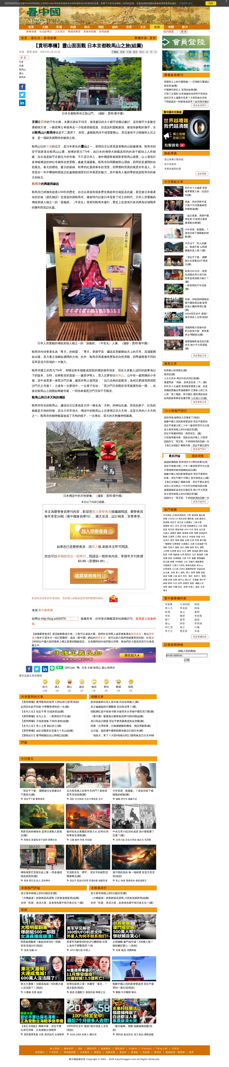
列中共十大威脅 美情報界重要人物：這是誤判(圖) (197, 191)
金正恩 (202, 529)
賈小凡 (169, 608)
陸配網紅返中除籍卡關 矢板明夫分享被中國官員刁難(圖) (122, 711)
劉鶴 (165, 536)
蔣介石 (188, 580)
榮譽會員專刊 (173, 75)
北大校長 (79, 799)
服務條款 (106, 1048)
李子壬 (169, 631)
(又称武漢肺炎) (179, 515)
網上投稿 (54, 1048)
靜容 (182, 623)
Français (147, 1048)
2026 (72, 1034)
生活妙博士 (45, 31)
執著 (123, 880)
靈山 (21, 73)
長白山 (200, 565)
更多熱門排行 (199, 449)
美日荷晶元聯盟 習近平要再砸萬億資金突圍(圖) (117, 721)
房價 (165, 558)
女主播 (166, 572)
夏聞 (197, 612)
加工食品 (138, 1034)
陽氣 (118, 799)
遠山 (182, 612)
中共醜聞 (126, 992)
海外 (190, 576)
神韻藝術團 (70, 1052)
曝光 (134, 992)
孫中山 (181, 580)
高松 (72, 799)
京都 (21, 65)
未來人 (85, 1034)
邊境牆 (185, 533)
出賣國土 (188, 522)
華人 (178, 572)
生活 (157, 27)
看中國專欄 (45, 610)
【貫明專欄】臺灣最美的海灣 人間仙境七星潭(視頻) (50, 702)
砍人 (38, 880)
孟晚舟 (173, 533)
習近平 (73, 880)
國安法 (202, 518)
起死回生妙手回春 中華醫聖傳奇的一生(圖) (45, 706)
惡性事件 (45, 880)
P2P (189, 558)
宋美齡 (196, 580)
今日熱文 (27, 758)
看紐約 (123, 1052)
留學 (193, 572)
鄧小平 (203, 580)
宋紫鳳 (169, 604)
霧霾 (194, 558)
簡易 (197, 604)
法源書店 (85, 1052)
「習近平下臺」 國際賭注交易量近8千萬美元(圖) (196, 261)
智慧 (165, 587)
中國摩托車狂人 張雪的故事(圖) (180, 89)
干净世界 (54, 1052)
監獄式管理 (82, 880)
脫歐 (177, 547)
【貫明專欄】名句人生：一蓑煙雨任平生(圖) (46, 716)
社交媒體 (199, 544)
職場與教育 (74, 31)
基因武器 (90, 992)
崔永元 (185, 536)
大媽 (206, 554)
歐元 (179, 551)
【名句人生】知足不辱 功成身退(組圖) (42, 711)
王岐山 (166, 533)
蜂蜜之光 (100, 992)
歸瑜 (197, 608)
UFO (72, 950)
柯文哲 (171, 529)
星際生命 (52, 839)
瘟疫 (72, 992)
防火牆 (166, 562)
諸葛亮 (186, 583)
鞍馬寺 (22, 77)
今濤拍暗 (185, 604)
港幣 (189, 551)
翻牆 (118, 992)
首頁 (31, 27)
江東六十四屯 (178, 565)
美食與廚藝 (89, 31)
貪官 (172, 540)
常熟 (82, 839)
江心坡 (175, 569)
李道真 (183, 608)
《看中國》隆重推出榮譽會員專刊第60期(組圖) (117, 716)
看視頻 (157, 1052)
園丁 (167, 619)
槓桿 (192, 547)
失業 (118, 950)
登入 (95, 546)
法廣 (192, 544)
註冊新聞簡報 (173, 644)
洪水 (177, 526)
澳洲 (203, 576)
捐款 (80, 1048)
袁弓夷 (183, 526)
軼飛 (167, 612)
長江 (172, 526)
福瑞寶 (146, 1052)
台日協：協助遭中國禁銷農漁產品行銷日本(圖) (117, 730)
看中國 (203, 540)
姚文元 (140, 839)
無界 (191, 1052)
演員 (26, 950)
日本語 (175, 1048)
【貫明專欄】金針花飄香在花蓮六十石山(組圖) (47, 730)
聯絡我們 (68, 1048)
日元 (184, 551)
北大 (100, 799)
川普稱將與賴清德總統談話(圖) (180, 470)
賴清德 (195, 515)
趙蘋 (197, 619)
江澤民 (178, 536)
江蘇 (72, 839)
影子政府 (42, 839)
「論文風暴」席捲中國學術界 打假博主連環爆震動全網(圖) (197, 219)
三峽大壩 (197, 522)
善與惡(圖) (169, 374)
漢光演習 (182, 518)
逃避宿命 (130, 880)
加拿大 (171, 547)
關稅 (179, 533)
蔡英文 (188, 554)
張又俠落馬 (170, 164)
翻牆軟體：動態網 (175, 1052)
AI (36, 950)
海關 (198, 572)
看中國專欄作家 (175, 598)
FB (205, 544)
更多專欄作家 (199, 636)
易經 (192, 583)
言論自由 (201, 569)
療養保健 (31, 31)
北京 (194, 554)
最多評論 (174, 456)
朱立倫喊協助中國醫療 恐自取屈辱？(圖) (113, 706)
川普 (41, 1034)
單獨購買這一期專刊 (71, 556)
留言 (135, 52)
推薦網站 (40, 1052)
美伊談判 (49, 1034)
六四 (200, 526)
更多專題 (202, 173)
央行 (182, 547)
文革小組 (120, 839)
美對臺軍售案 (31, 1034)
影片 (185, 27)
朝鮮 (165, 547)
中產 (170, 554)
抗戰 (175, 580)
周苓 (167, 615)
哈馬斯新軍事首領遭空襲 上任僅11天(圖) (185, 398)
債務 (187, 547)
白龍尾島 (167, 569)
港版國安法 (192, 526)
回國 (170, 576)
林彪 (165, 583)
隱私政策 (120, 1048)
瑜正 (182, 627)
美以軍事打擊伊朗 (173, 159)
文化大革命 (130, 839)
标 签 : (24, 57)
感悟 (170, 587)
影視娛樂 (104, 31)
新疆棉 (166, 526)
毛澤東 (147, 839)
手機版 (115, 52)
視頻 (24, 909)
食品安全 (128, 1034)
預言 (180, 587)
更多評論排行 (199, 501)
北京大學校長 (91, 799)
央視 (173, 572)
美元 (197, 547)
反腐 (187, 540)
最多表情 (197, 456)
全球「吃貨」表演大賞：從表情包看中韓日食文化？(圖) (52, 902)
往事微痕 (176, 544)
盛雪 (182, 619)
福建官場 (102, 880)
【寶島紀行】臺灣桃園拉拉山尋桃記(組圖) (44, 735)
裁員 (123, 950)
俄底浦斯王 (141, 880)
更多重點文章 (199, 355)
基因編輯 (201, 558)
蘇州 (77, 839)
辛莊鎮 (88, 839)
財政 (206, 551)
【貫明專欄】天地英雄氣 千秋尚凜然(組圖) (45, 721)
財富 (165, 554)
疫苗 (165, 529)
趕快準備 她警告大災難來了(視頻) (182, 417)
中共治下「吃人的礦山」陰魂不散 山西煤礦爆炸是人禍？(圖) (196, 247)
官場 (59, 27)
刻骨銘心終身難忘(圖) (175, 370)
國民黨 (190, 518)
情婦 (177, 540)
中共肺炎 (167, 515)
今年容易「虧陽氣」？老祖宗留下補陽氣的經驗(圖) (197, 233)
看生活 (35, 38)
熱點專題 (170, 153)
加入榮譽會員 (101, 511)
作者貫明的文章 (32, 696)
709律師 (179, 562)
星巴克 (32, 880)
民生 (185, 576)
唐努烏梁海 (190, 565)
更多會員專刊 (199, 105)
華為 (196, 529)
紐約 (115, 27)
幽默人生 (199, 583)
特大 (142, 52)
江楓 (197, 627)
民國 (165, 580)
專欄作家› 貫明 (145, 38)
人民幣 (166, 551)
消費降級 (131, 950)
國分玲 (93, 1034)
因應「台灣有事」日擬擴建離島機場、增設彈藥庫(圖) (121, 726)
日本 (21, 62)
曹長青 (183, 631)
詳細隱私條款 (186, 3)
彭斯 (191, 533)
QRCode (70, 667)
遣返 (203, 572)
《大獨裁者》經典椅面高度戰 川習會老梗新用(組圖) (50, 898)
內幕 (198, 536)
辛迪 (197, 631)
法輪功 (191, 562)
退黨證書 (110, 1052)
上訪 (186, 562)
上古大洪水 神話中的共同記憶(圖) (182, 378)
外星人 (86, 950)
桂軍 (170, 580)
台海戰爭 (59, 1034)
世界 (129, 27)
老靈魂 (34, 839)
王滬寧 (171, 536)
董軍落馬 (40, 799)
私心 (118, 880)
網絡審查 (199, 562)
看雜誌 (97, 1052)
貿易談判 (203, 533)
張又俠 (180, 522)
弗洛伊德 (179, 529)
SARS (182, 569)
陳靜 (182, 615)
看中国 (45, 14)
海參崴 (176, 554)
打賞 (129, 52)
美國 (73, 27)
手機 (175, 587)
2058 (78, 1034)
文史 (143, 27)
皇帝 (180, 583)
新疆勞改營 (191, 569)
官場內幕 (93, 880)
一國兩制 (167, 544)
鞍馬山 (22, 69)
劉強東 (200, 554)
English (133, 1048)
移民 (183, 572)
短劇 (31, 950)
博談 (101, 27)
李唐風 (198, 615)
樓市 (201, 551)
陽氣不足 (132, 799)
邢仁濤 (169, 627)
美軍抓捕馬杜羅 (172, 168)
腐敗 (182, 540)
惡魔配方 (80, 992)
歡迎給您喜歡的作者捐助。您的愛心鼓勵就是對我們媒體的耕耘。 (69, 598)
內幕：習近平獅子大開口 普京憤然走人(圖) (186, 478)
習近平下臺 (29, 799)
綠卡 (180, 576)
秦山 (167, 623)
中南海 (192, 536)
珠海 (26, 880)
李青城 (198, 623)
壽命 (197, 587)
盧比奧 (202, 515)
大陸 (45, 27)
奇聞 (171, 27)
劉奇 (170, 583)
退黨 (205, 526)
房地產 (195, 551)
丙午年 (124, 799)
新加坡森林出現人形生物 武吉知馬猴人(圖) (115, 702)
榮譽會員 (136, 634)
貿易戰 (166, 522)
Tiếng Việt (161, 1048)
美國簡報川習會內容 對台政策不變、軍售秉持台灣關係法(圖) (197, 331)
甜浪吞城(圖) (170, 85)
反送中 (166, 540)
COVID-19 (173, 518)
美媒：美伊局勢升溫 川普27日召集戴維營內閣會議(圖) (196, 205)
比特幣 (173, 551)
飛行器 (79, 950)
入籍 (175, 576)
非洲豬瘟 (177, 558)
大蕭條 (27, 992)
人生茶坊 (60, 31)
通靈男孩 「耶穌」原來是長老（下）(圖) (185, 382)
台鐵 (196, 518)
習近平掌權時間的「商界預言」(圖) (182, 433)
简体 (122, 52)
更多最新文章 (199, 402)
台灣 (182, 554)
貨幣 (202, 547)
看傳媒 (134, 1052)
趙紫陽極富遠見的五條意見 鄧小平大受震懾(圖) (197, 345)
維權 (172, 562)
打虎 (192, 540)
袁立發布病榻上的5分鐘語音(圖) (39, 893)
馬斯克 (27, 839)
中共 (191, 529)
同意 (211, 3)
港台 (87, 27)
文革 (202, 587)
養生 (165, 590)
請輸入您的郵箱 (187, 651)
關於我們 (92, 1048)
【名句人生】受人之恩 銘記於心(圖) (41, 726)
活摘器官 (167, 565)
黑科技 (119, 1034)
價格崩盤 (149, 1034)
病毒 (165, 518)
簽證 (165, 576)
